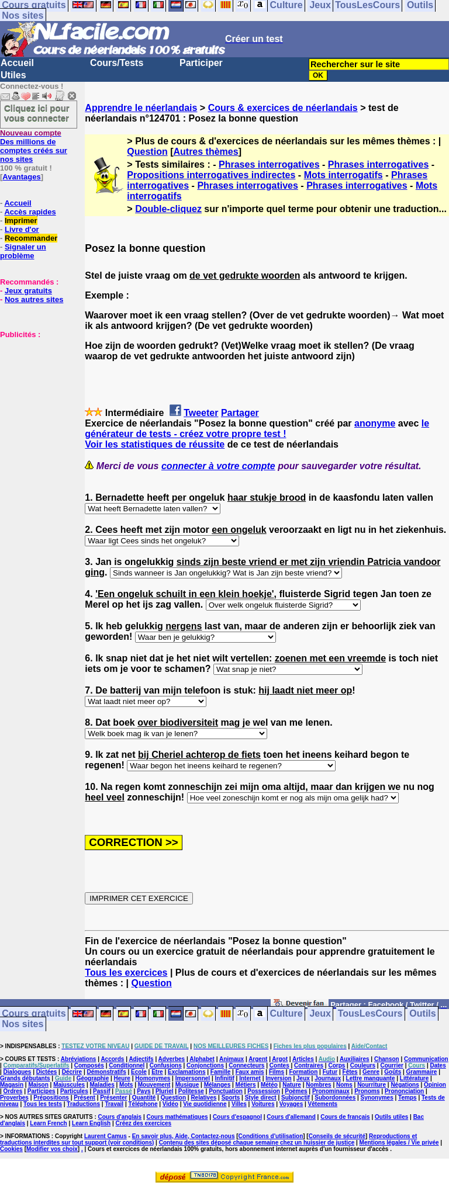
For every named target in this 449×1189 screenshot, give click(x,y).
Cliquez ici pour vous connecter (37, 113)
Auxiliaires (354, 1059)
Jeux (319, 1014)
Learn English (91, 1123)
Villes (239, 1104)
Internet (250, 1078)
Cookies (11, 1149)
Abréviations (78, 1059)
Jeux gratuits (28, 290)
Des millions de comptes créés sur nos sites (33, 146)
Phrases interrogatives (269, 164)
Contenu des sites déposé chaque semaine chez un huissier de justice (257, 1142)
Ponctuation (226, 1091)
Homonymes (152, 1078)
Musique (187, 1084)
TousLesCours (370, 1014)
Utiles (13, 75)
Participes (41, 1091)
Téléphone (142, 1104)
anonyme (374, 423)
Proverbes (14, 1097)
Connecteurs (246, 1065)
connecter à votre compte (218, 466)
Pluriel (165, 1091)
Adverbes (171, 1059)
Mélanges (217, 1084)
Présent (84, 1097)
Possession (263, 1091)
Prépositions (51, 1097)
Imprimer (21, 220)
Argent (257, 1059)
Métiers (246, 1084)
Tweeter (201, 413)
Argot (280, 1059)
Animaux (231, 1059)
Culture (286, 1014)
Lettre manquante (370, 1078)
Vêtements (323, 1104)
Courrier (391, 1065)
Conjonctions (205, 1065)
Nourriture (371, 1084)
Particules (74, 1091)
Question (147, 152)
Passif (101, 1091)
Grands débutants (25, 1078)
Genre (370, 1072)
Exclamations (186, 1072)
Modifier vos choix (52, 1149)
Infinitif (224, 1078)
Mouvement (154, 1084)
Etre (157, 1072)
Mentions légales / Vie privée (399, 1142)
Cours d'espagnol (237, 1117)
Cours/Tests (116, 63)
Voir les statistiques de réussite (154, 444)
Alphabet (202, 1059)
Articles (303, 1059)
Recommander (31, 238)
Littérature (414, 1078)
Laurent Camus (105, 1136)
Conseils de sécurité (337, 1136)
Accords (112, 1059)
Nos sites (22, 15)
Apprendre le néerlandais (141, 108)
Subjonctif (295, 1097)
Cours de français (344, 1117)
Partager (240, 413)
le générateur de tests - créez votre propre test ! (257, 428)
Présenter (113, 1097)
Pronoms (366, 1091)
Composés (89, 1065)
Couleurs (362, 1065)
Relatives (203, 1097)
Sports (231, 1097)
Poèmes (296, 1091)
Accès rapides (30, 211)
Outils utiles (391, 1117)
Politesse (191, 1091)
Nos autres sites (34, 299)
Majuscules (69, 1084)
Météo (269, 1084)
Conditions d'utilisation (271, 1136)
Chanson (386, 1059)
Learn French (48, 1123)
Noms (344, 1084)
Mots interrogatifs (343, 175)
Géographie (93, 1078)
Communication (426, 1059)
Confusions (166, 1065)
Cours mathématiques (177, 1117)
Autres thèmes (205, 152)
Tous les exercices (126, 972)
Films (276, 1072)
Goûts (392, 1072)
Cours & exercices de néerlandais (283, 108)
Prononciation (404, 1091)
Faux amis (250, 1072)
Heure (122, 1078)
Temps (407, 1097)
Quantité (144, 1097)
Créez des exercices (144, 1123)
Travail (114, 1104)
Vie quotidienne (204, 1104)
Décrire (72, 1072)
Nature (291, 1084)
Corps (336, 1065)
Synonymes (377, 1097)
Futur (330, 1072)
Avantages (21, 176)
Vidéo (170, 1104)
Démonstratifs (106, 1072)
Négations (405, 1084)
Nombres (318, 1084)
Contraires (308, 1065)
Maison (38, 1084)
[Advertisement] (35, 397)
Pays (143, 1091)
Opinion (435, 1084)
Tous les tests (42, 1104)
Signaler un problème (23, 251)
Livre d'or (22, 229)
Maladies (101, 1084)
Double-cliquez (168, 209)
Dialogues (18, 1072)
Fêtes (350, 1072)
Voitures (262, 1104)
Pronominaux (331, 1091)
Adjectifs (141, 1059)
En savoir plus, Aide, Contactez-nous (183, 1136)
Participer (201, 63)
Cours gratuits (33, 1014)
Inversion (278, 1078)
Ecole (139, 1072)
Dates (437, 1065)
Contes (279, 1065)
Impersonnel (192, 1078)
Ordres (13, 1091)
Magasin (11, 1084)
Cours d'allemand (291, 1117)
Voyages (291, 1104)
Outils (422, 1014)
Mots (126, 1084)
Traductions (83, 1104)
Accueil (17, 63)
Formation (303, 1072)
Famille (220, 1072)
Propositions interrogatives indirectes (211, 175)
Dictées (46, 1072)
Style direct (261, 1097)
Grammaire (421, 1072)
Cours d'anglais (120, 1117)
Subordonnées (335, 1097)
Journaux (328, 1078)
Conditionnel (126, 1065)
